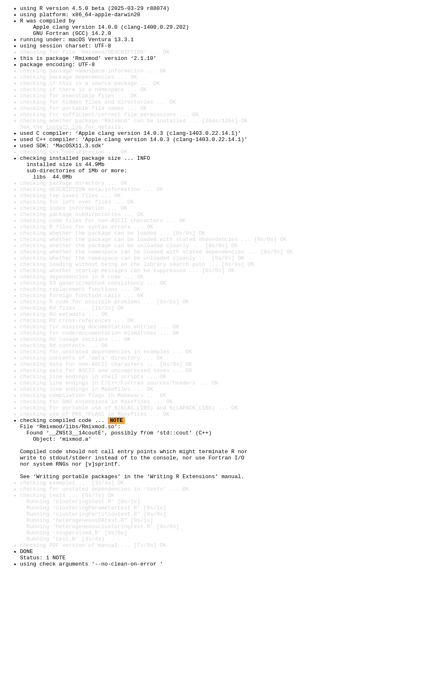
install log (64, 151)
